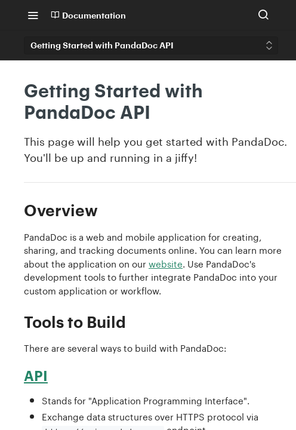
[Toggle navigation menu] (33, 15)
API (36, 375)
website (166, 263)
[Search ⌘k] (263, 15)
